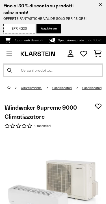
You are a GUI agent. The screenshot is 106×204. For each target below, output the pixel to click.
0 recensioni (42, 126)
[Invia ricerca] (9, 70)
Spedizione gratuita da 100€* (79, 40)
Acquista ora (49, 28)
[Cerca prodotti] (53, 70)
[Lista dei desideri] (83, 54)
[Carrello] (97, 54)
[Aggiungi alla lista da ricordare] (98, 106)
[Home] (14, 88)
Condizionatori (62, 88)
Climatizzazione (31, 88)
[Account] (70, 54)
